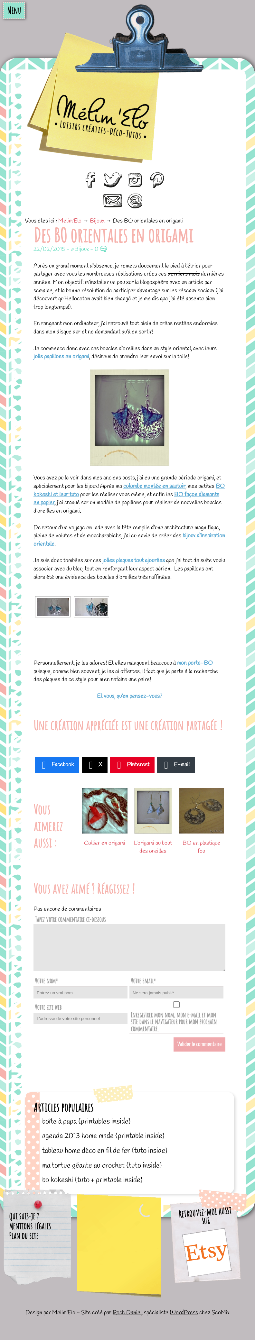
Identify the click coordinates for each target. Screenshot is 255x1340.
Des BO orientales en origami (113, 235)
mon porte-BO (195, 663)
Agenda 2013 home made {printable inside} (103, 1136)
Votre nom (46, 980)
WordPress (184, 1313)
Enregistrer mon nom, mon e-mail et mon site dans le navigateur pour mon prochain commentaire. (174, 1021)
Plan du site (23, 1235)
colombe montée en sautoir (154, 486)
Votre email (143, 980)
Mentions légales (30, 1226)
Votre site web (48, 1007)
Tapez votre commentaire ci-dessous (70, 919)
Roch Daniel (127, 1313)
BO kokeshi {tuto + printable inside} (92, 1180)
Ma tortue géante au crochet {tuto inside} (102, 1166)
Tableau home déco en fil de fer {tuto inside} (104, 1151)
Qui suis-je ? (24, 1216)
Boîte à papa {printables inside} (86, 1121)
